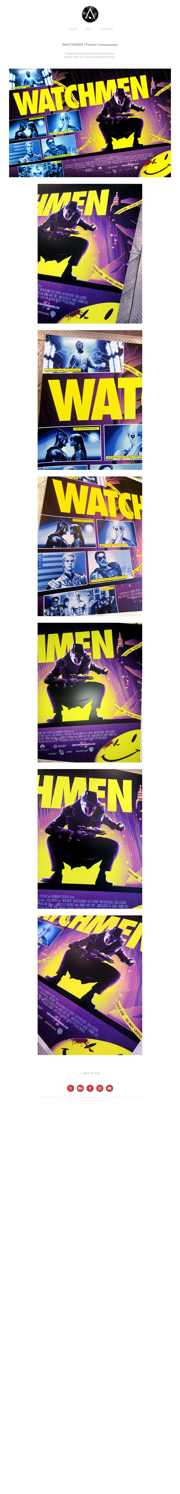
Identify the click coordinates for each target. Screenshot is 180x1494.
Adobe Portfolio (96, 1100)
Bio (88, 29)
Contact (106, 29)
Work (73, 29)
